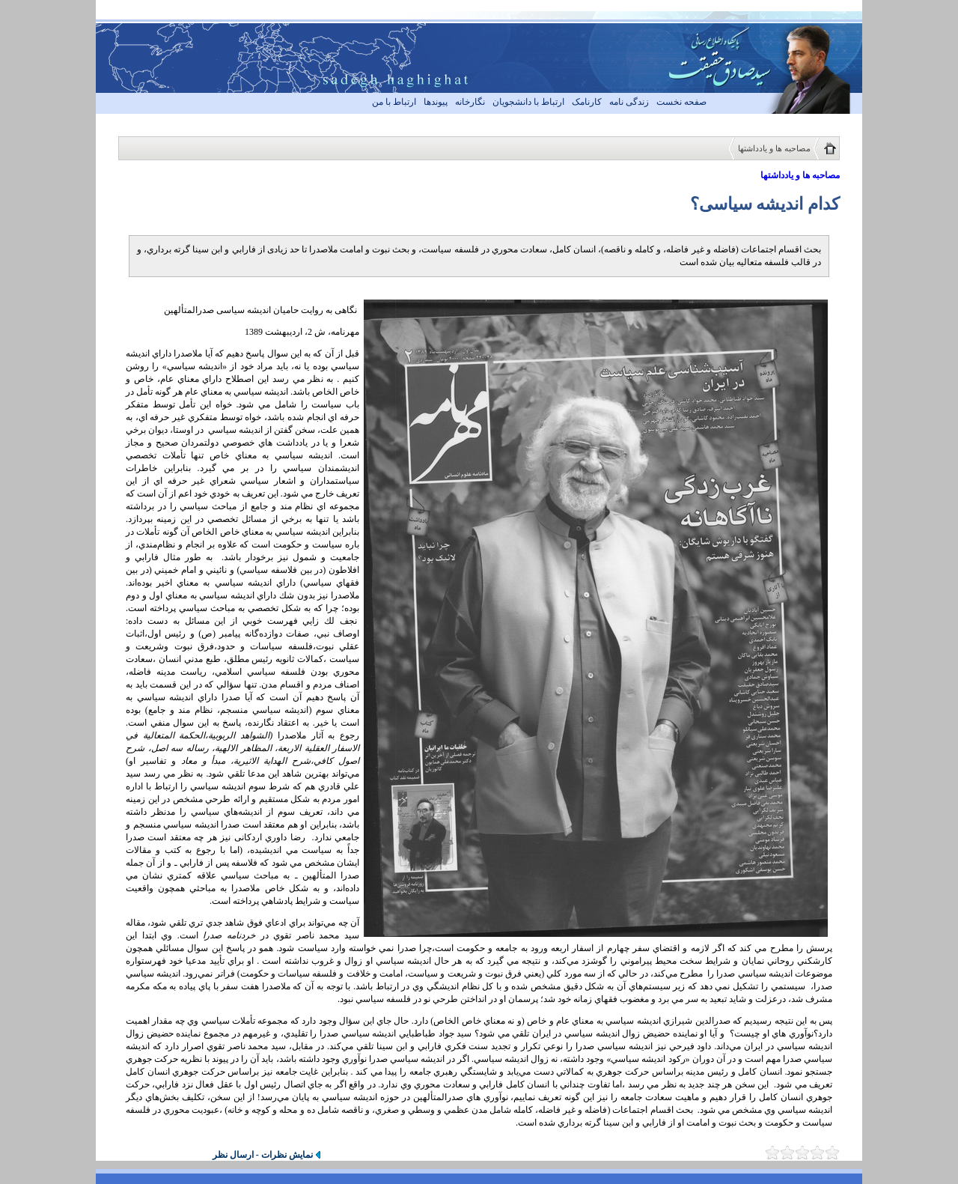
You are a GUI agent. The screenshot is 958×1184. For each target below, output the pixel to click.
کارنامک (587, 102)
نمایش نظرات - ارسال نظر (263, 1155)
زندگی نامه (629, 102)
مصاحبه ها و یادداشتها (774, 148)
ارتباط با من (394, 102)
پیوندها (436, 102)
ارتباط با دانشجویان (528, 102)
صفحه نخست (681, 102)
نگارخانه (470, 102)
